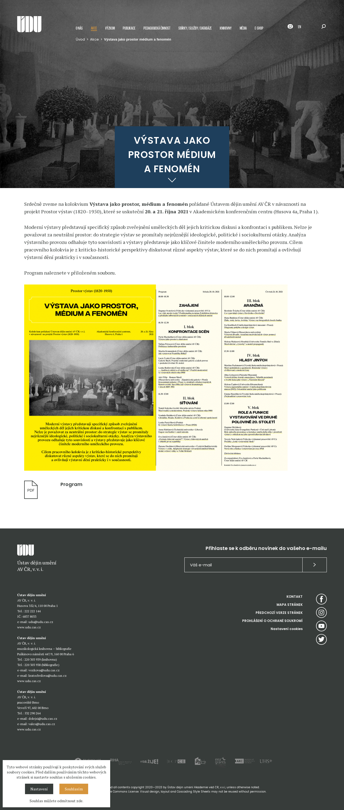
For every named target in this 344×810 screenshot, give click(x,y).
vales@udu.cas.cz (41, 724)
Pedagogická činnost (157, 28)
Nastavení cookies (287, 629)
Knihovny (226, 28)
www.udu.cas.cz (29, 627)
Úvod (80, 39)
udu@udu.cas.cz (40, 622)
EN (299, 26)
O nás (79, 28)
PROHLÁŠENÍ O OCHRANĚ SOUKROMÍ (272, 620)
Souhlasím (74, 788)
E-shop (259, 28)
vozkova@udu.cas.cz (44, 670)
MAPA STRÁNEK (290, 604)
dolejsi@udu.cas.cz (42, 719)
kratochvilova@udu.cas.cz (47, 676)
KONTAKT (294, 596)
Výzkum (110, 28)
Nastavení (39, 788)
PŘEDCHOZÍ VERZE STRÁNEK (279, 612)
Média (243, 28)
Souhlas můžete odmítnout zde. (56, 800)
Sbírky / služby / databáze (195, 28)
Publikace (129, 28)
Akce (94, 28)
